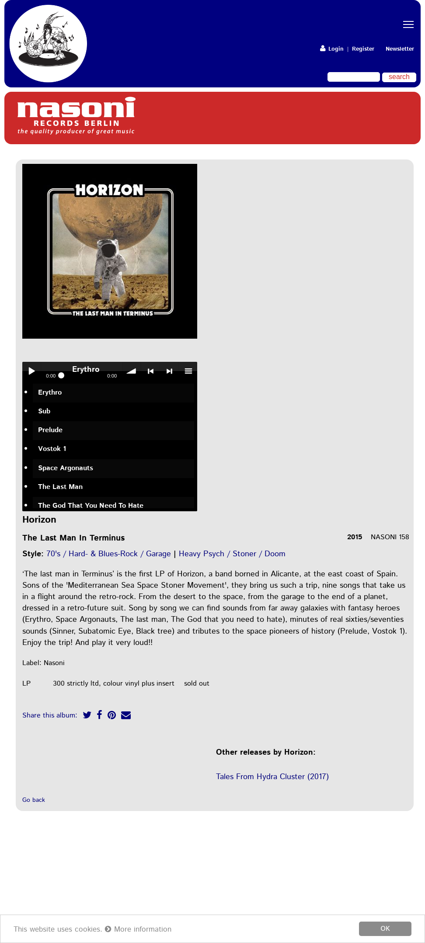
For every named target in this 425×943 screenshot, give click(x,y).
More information (138, 929)
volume (131, 371)
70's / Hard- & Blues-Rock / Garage (108, 554)
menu (188, 371)
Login (332, 49)
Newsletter (400, 49)
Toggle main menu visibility (409, 17)
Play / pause (31, 371)
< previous (150, 371)
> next (169, 371)
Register (363, 49)
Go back (33, 800)
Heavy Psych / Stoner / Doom (232, 554)
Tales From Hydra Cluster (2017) (272, 777)
